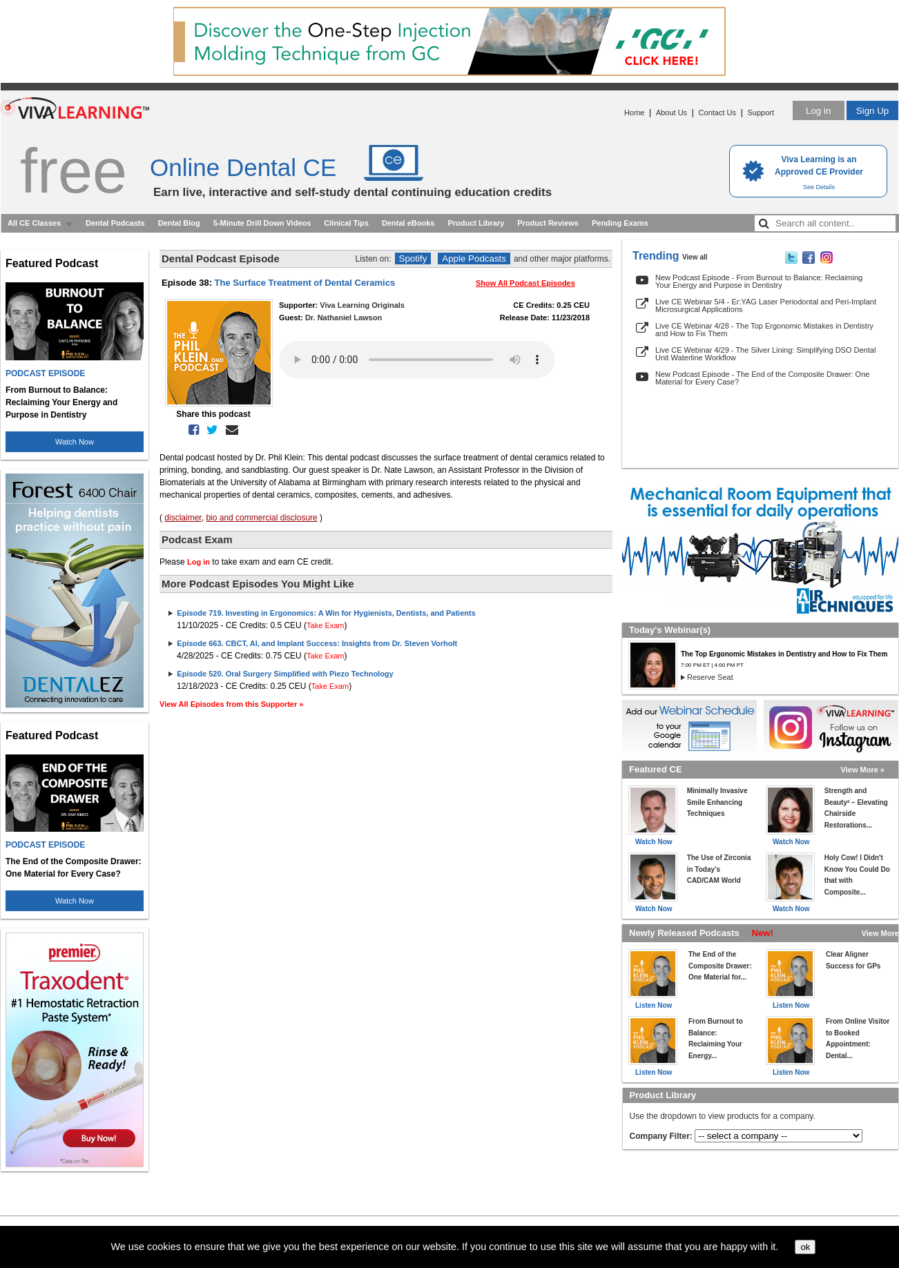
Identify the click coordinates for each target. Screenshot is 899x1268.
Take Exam (325, 625)
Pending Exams (620, 223)
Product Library (475, 223)
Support (760, 112)
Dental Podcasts (115, 223)
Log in (818, 111)
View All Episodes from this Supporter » (231, 704)
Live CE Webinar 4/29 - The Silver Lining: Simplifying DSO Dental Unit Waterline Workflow (765, 354)
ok (805, 1247)
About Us (671, 112)
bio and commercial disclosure (261, 518)
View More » (862, 769)
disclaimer (182, 518)
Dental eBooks (408, 223)
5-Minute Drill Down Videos (262, 223)
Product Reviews (548, 223)
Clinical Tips (346, 223)
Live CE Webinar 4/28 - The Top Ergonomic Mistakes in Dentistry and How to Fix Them (764, 330)
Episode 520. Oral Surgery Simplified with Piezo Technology (285, 674)
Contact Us (717, 112)
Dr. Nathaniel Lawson (343, 317)
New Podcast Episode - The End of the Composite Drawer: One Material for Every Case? (762, 378)
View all (695, 257)
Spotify (413, 258)
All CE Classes (34, 223)
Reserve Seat (710, 677)
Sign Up (872, 111)
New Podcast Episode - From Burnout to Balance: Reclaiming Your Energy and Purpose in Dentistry (758, 281)
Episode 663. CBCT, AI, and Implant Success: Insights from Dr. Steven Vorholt (317, 643)
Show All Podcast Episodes (525, 283)
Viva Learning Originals (362, 305)
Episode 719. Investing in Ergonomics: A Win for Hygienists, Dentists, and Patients (326, 613)
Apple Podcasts (474, 258)
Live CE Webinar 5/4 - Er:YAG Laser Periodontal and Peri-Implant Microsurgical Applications (765, 305)
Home (634, 112)
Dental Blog (179, 223)
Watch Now (74, 442)
